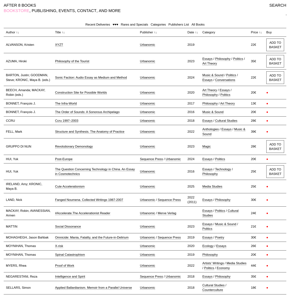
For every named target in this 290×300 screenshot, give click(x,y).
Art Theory (209, 63)
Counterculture (212, 290)
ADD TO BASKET (275, 45)
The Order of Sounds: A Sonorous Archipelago (87, 112)
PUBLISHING (44, 10)
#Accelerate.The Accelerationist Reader (82, 213)
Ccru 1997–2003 (66, 120)
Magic (206, 146)
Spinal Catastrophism (70, 254)
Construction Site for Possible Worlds (81, 92)
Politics (238, 59)
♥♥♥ (115, 24)
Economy (223, 268)
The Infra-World (66, 103)
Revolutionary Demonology (74, 146)
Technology (223, 169)
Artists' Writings (213, 263)
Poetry (219, 237)
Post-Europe (64, 159)
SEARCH (277, 5)
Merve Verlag (167, 213)
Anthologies (210, 129)
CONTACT (87, 10)
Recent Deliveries (97, 24)
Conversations (225, 80)
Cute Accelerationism (70, 186)
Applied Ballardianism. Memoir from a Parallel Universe (93, 287)
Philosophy (222, 59)
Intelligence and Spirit (70, 276)
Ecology (207, 246)
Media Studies (212, 186)
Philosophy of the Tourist (72, 61)
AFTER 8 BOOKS (20, 5)
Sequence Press (151, 159)
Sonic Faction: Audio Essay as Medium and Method (91, 77)
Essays (207, 59)
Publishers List (178, 24)
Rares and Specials (134, 24)
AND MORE (110, 10)
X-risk (59, 246)
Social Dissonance (68, 226)
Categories (158, 24)
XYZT (59, 45)
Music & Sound (212, 75)
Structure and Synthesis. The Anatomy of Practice (89, 131)
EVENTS (67, 10)
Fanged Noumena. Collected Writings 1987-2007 (89, 200)
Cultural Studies (226, 120)
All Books (198, 24)
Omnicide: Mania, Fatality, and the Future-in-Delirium (92, 237)
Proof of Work (64, 265)
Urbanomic (147, 45)
